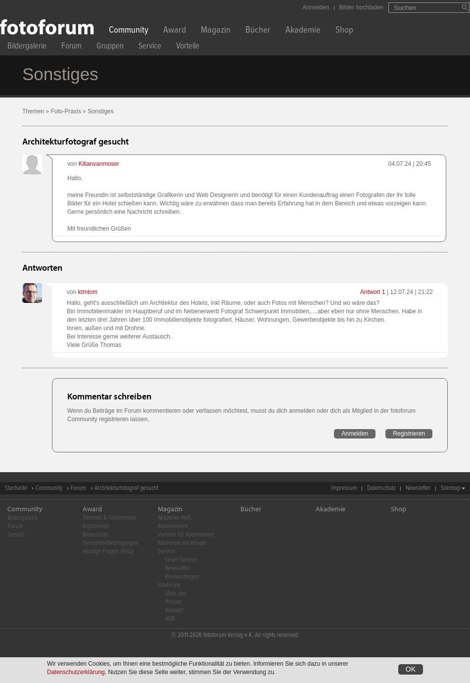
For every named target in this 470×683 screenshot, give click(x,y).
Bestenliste (95, 535)
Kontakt (174, 610)
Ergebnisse (96, 526)
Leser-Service (181, 560)
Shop (344, 31)
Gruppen (110, 47)
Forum (71, 47)
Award (174, 31)
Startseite (16, 488)
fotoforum (169, 585)
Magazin (216, 31)
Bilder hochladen (361, 7)
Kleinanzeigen (182, 577)
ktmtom (87, 292)
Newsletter (418, 488)
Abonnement (173, 526)
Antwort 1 (372, 292)
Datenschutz (381, 488)
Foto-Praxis (65, 111)
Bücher (258, 31)
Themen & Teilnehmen (109, 518)
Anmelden (316, 7)
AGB (170, 619)
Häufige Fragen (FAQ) (108, 551)
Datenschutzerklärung (76, 673)
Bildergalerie (27, 47)
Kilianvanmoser (99, 163)
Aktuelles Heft (174, 518)
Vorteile (187, 47)
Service (150, 47)
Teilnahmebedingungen (111, 543)
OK (411, 670)
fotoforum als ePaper (182, 543)
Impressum (344, 488)
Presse (173, 602)
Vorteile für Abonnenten (186, 535)
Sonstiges (101, 111)
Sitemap (450, 488)
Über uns (176, 593)
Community (128, 31)
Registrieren (409, 433)
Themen (33, 111)
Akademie (303, 31)
